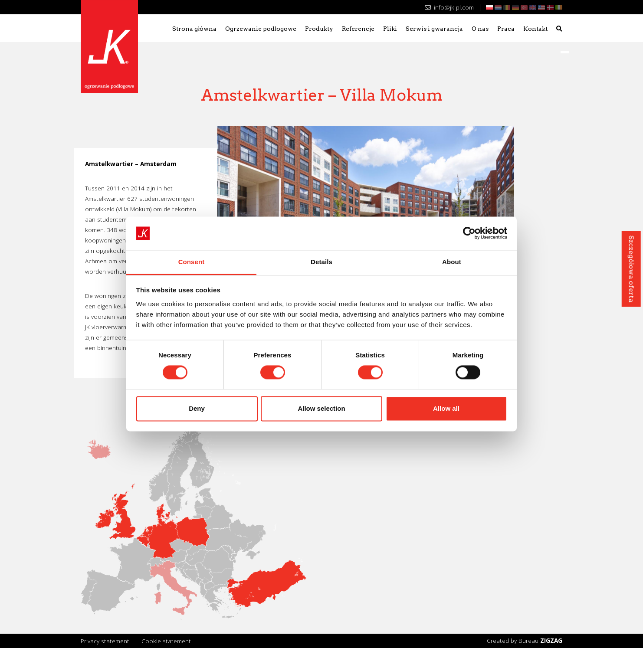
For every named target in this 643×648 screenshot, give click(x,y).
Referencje (358, 28)
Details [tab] (321, 261)
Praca (506, 28)
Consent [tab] (191, 261)
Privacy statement (105, 641)
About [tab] (451, 261)
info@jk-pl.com (449, 7)
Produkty (319, 28)
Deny (197, 408)
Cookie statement (166, 641)
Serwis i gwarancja (434, 28)
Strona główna (194, 28)
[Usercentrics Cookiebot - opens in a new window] (469, 233)
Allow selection (321, 408)
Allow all (446, 408)
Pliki (390, 28)
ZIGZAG (551, 640)
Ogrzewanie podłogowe (260, 28)
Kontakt (535, 28)
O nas (480, 28)
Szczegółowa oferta (631, 268)
